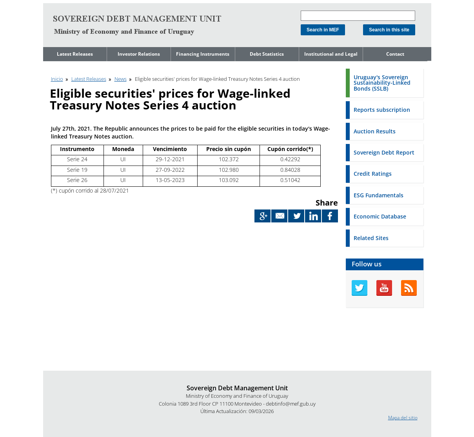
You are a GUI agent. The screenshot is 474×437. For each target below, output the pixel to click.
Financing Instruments (202, 54)
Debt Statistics (267, 54)
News (120, 78)
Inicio (57, 78)
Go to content (58, 3)
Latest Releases (75, 54)
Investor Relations (139, 54)
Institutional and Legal (331, 54)
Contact (395, 54)
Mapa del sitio (403, 417)
